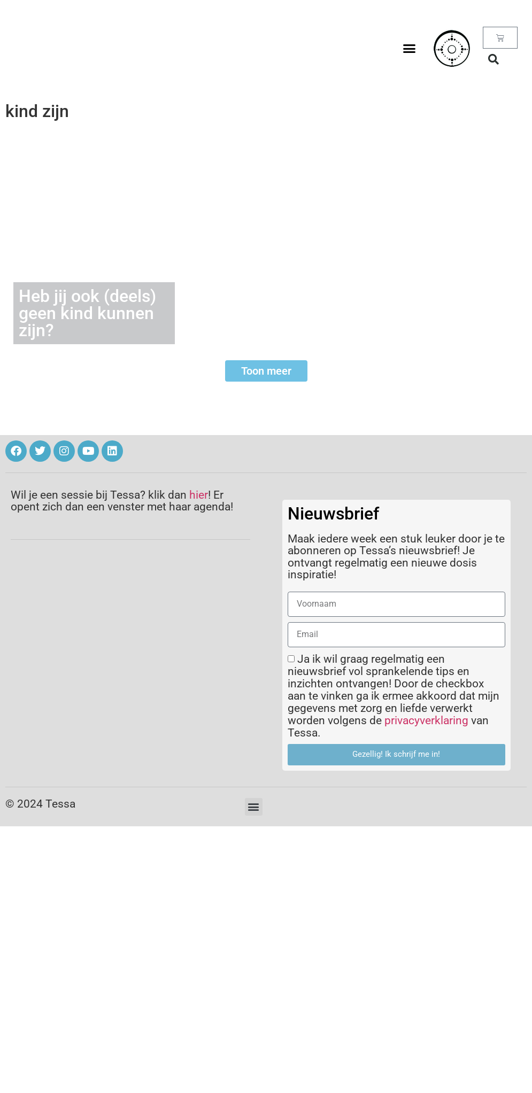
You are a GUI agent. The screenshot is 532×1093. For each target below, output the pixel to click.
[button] (409, 48)
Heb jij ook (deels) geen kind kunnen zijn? (87, 313)
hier (198, 495)
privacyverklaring (426, 720)
